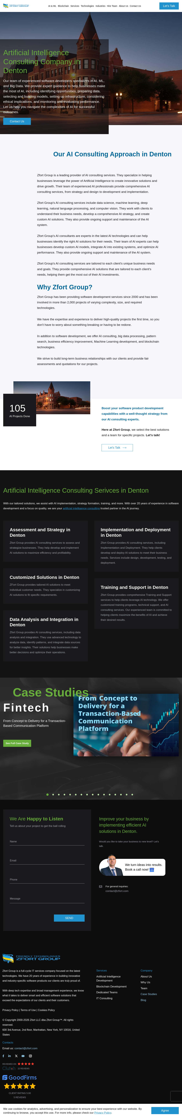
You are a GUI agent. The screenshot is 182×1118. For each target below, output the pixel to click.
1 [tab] (47, 794)
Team (144, 988)
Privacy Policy (102, 1112)
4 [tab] (64, 794)
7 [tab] (81, 794)
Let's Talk (169, 6)
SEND (69, 918)
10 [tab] (98, 794)
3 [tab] (59, 794)
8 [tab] (87, 794)
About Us (146, 976)
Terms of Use (28, 1010)
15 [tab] (126, 794)
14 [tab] (121, 794)
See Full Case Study (17, 743)
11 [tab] (104, 794)
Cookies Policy (46, 1010)
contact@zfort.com (117, 891)
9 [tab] (93, 794)
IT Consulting (104, 998)
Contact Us (135, 6)
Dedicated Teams (106, 992)
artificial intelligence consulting (81, 508)
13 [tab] (115, 794)
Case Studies (149, 994)
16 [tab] (132, 794)
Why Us (145, 982)
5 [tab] (70, 794)
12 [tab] (109, 794)
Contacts (7, 1042)
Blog (143, 1000)
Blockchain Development (111, 986)
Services (101, 970)
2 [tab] (53, 794)
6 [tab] (76, 794)
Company (146, 970)
